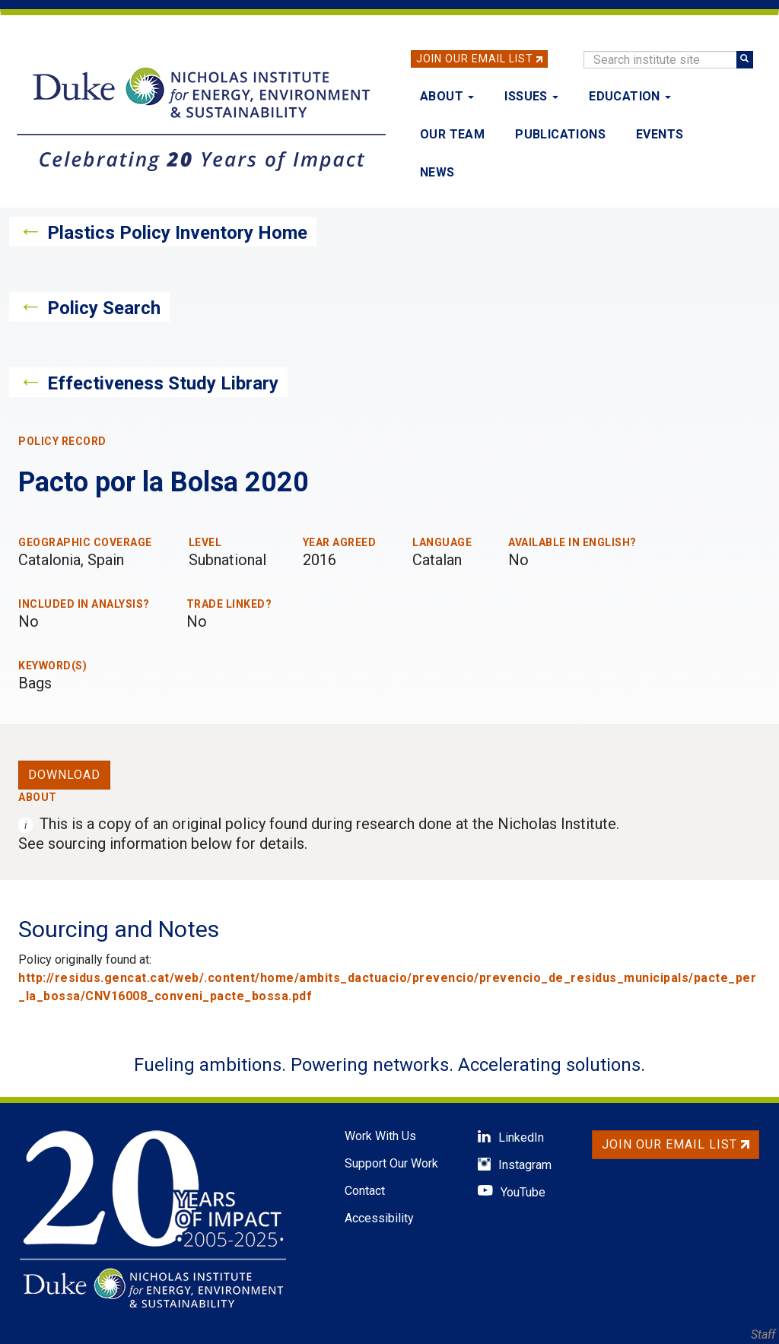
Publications (560, 134)
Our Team (452, 134)
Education (630, 96)
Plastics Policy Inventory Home (177, 232)
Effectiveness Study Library (162, 383)
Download (64, 774)
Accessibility (379, 1218)
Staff (763, 1334)
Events (659, 134)
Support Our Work (391, 1163)
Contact (365, 1191)
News (437, 172)
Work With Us (380, 1136)
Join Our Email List (474, 58)
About (447, 96)
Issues (531, 96)
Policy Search (104, 308)
